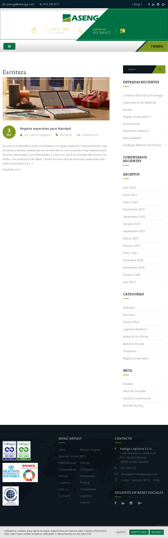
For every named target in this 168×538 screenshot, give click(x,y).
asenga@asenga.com (18, 4)
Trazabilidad (88, 489)
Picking (84, 483)
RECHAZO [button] (157, 532)
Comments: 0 (87, 135)
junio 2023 (130, 195)
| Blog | (137, 4)
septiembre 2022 (134, 217)
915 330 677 (49, 4)
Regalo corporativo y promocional (137, 120)
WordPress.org (133, 406)
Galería (63, 489)
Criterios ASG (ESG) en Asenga (143, 95)
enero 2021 (130, 253)
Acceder (128, 384)
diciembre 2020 (133, 260)
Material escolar (133, 344)
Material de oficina (135, 337)
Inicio (62, 450)
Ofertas (85, 463)
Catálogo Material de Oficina (142, 145)
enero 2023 (130, 202)
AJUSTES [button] (121, 532)
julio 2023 (129, 188)
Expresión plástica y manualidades (136, 134)
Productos (130, 351)
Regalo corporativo (136, 358)
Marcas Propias (90, 450)
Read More (11, 170)
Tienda (157, 46)
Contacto (64, 496)
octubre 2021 (132, 224)
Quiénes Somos (68, 456)
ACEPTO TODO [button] (139, 532)
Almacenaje (87, 476)
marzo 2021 (131, 238)
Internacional (67, 463)
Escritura (65, 135)
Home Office (131, 322)
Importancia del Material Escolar (139, 106)
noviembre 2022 (134, 209)
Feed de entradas (134, 391)
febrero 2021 (132, 246)
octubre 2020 (132, 275)
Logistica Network (135, 329)
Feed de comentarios (137, 398)
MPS (83, 456)
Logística (64, 483)
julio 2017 (129, 282)
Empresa (129, 308)
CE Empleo (87, 469)
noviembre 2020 (134, 268)
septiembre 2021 (134, 231)
